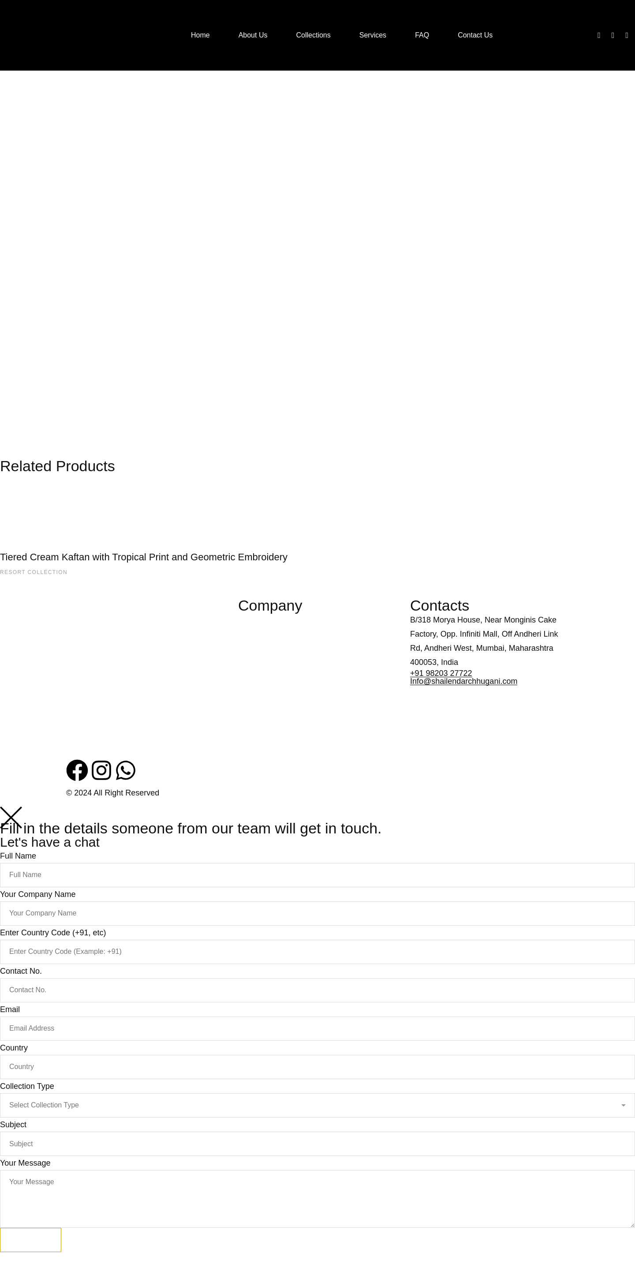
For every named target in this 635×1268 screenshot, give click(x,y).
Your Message (25, 1163)
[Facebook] (599, 35)
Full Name (18, 856)
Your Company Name (37, 894)
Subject (13, 1124)
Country (14, 1047)
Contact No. (21, 971)
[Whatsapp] (627, 35)
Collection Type (27, 1086)
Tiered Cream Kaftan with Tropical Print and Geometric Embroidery (144, 557)
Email (10, 1009)
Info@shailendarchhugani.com (463, 681)
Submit (31, 1240)
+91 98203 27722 (441, 673)
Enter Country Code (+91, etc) (53, 932)
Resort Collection (33, 572)
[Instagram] (613, 35)
